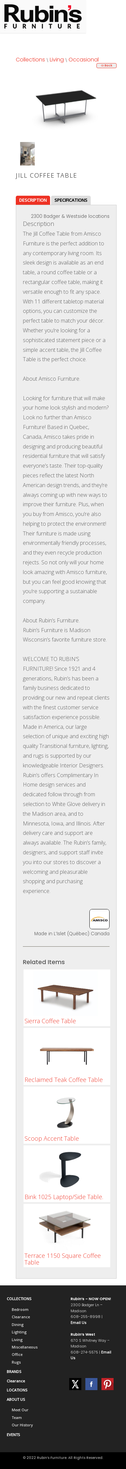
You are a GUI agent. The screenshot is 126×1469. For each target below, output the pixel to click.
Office (17, 1354)
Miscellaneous (25, 1346)
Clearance (21, 1316)
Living (57, 59)
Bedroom (20, 1309)
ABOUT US (16, 1399)
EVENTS (13, 1434)
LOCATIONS (17, 1389)
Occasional (84, 59)
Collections (30, 59)
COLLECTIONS (19, 1298)
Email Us (78, 1322)
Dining (18, 1324)
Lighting (19, 1331)
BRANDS (14, 1371)
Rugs (16, 1362)
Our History (22, 1424)
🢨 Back (106, 65)
